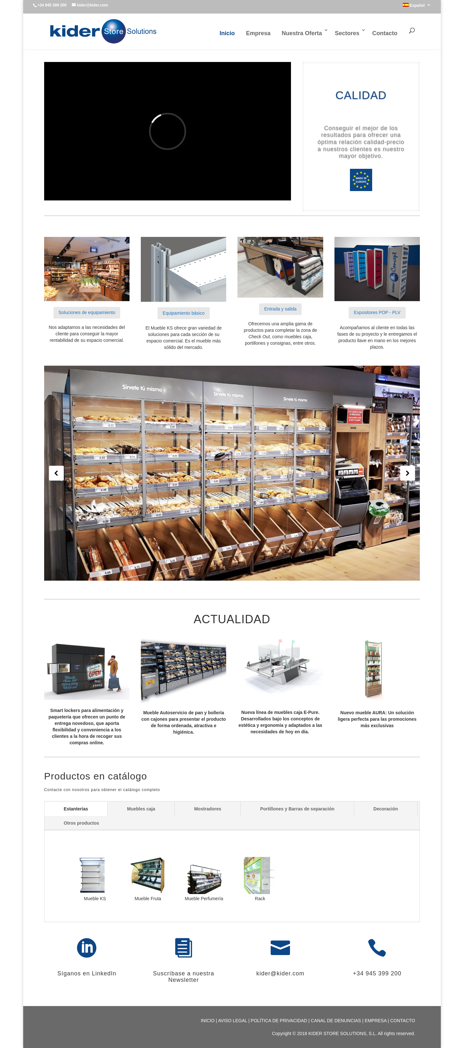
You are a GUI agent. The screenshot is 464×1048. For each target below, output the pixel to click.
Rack (260, 898)
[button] (56, 473)
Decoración (385, 808)
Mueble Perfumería (204, 898)
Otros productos (81, 823)
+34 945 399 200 (377, 973)
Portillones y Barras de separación (297, 808)
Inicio (227, 33)
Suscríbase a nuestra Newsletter (183, 976)
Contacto (384, 33)
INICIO (208, 1020)
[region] (232, 473)
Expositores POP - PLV (377, 312)
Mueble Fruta (148, 898)
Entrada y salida (280, 308)
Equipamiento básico (184, 313)
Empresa (258, 33)
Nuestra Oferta (302, 33)
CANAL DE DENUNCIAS (336, 1020)
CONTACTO (402, 1020)
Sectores (347, 33)
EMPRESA (376, 1020)
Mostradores (207, 808)
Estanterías (76, 808)
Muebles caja (141, 808)
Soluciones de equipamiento (87, 312)
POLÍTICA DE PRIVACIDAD (279, 1020)
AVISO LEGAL (233, 1020)
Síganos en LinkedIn (86, 973)
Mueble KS (92, 898)
